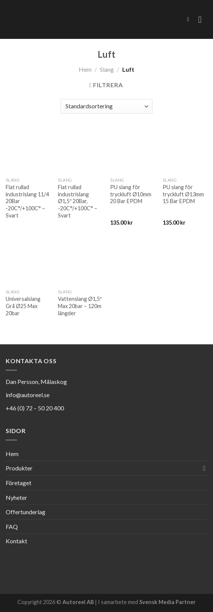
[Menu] (202, 19)
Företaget (18, 482)
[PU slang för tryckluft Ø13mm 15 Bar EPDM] (185, 151)
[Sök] (190, 19)
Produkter (19, 468)
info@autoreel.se (28, 394)
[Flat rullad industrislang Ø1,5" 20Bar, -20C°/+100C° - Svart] (80, 151)
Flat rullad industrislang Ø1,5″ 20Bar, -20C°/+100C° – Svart (77, 201)
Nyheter (16, 497)
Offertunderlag (25, 511)
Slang (107, 69)
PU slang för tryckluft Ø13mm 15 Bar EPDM (183, 194)
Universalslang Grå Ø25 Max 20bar (23, 306)
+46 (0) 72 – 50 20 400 (35, 408)
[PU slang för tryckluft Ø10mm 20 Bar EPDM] (132, 151)
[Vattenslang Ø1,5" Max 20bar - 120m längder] (80, 263)
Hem (85, 69)
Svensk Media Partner (167, 602)
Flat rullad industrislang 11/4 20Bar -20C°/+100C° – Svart (27, 201)
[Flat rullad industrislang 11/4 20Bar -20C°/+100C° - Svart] (28, 151)
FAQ (12, 526)
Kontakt (16, 540)
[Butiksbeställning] (106, 106)
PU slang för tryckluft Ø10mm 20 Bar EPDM (130, 194)
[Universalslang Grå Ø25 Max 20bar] (28, 263)
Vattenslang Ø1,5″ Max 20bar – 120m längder (80, 306)
